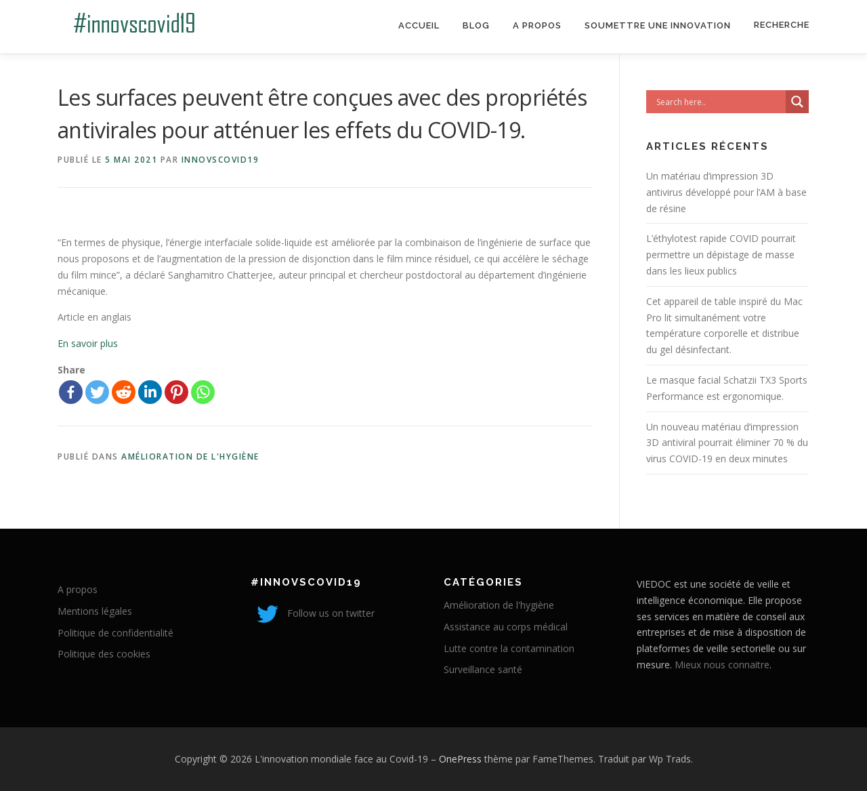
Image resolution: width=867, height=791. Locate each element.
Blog (476, 25)
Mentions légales (95, 611)
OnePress (460, 758)
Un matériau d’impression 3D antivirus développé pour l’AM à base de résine (726, 192)
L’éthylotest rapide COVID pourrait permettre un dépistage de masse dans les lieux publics (721, 254)
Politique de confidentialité (115, 632)
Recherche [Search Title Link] (781, 24)
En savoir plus (88, 343)
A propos (537, 25)
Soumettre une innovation (658, 25)
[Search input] (719, 101)
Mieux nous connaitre (722, 664)
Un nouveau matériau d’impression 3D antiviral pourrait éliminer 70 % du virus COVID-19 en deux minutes (727, 443)
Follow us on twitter (313, 613)
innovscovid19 (220, 159)
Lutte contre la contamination (509, 648)
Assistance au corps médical (506, 626)
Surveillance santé (483, 669)
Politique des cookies (104, 653)
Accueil (419, 25)
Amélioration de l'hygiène (190, 456)
